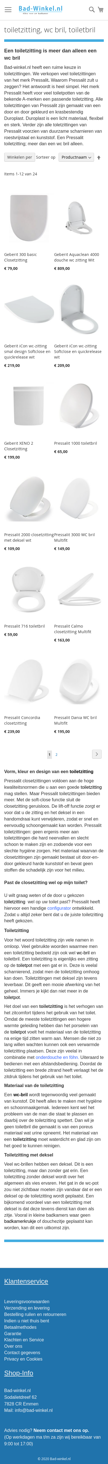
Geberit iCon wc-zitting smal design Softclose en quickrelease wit (27, 351)
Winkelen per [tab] (19, 157)
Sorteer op (46, 157)
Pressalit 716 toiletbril (24, 626)
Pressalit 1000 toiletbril (75, 443)
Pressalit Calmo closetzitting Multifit (72, 628)
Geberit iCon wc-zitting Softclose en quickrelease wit (78, 351)
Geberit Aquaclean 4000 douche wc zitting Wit (76, 257)
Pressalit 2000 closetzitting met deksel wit (29, 537)
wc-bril (83, 952)
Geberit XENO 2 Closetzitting (18, 446)
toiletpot (24, 965)
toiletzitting (81, 771)
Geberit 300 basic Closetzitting (20, 257)
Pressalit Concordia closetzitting (22, 720)
